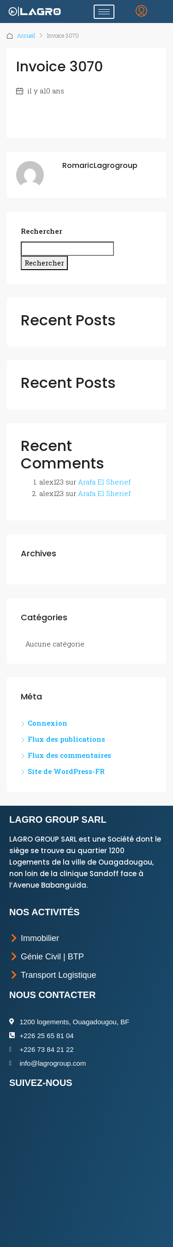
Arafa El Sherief (104, 481)
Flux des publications (66, 739)
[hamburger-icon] (104, 12)
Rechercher (41, 231)
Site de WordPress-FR (66, 771)
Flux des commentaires (69, 755)
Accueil (26, 35)
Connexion (47, 722)
